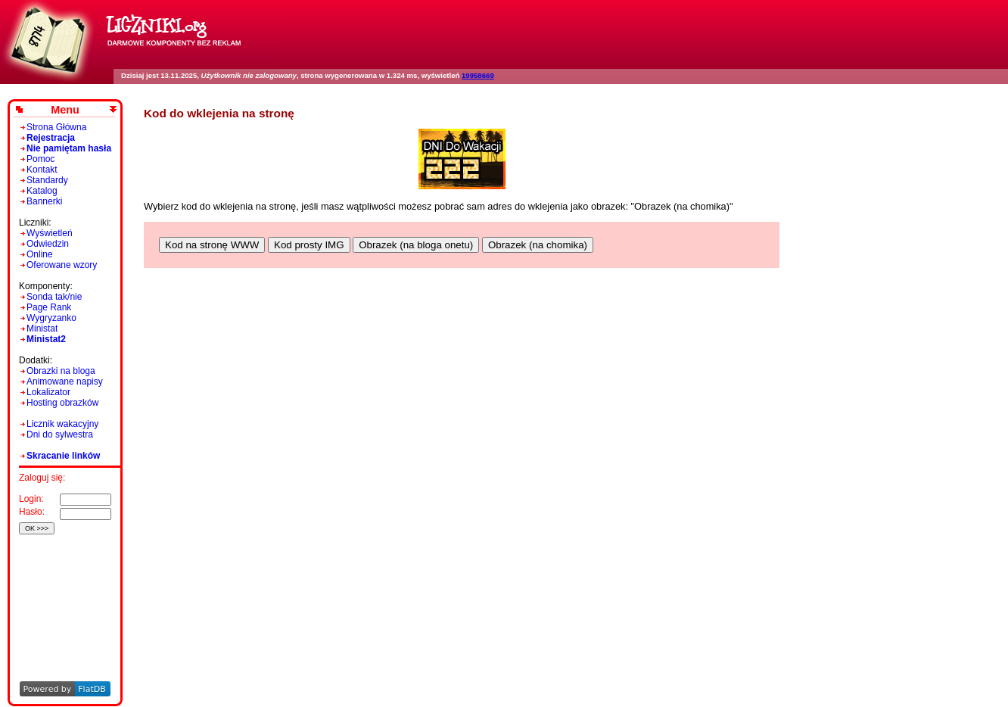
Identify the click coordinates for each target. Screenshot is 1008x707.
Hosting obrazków (62, 402)
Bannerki (44, 201)
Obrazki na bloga (60, 371)
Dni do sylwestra (59, 434)
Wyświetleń (49, 233)
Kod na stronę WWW (212, 245)
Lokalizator (48, 392)
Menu (65, 110)
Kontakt (42, 169)
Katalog (42, 190)
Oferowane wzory (61, 265)
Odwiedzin (47, 243)
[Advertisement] (62, 587)
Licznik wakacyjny (62, 424)
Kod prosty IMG (309, 245)
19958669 (478, 75)
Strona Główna (56, 127)
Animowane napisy (64, 381)
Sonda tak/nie (54, 296)
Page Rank (48, 307)
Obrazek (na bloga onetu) (416, 245)
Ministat (42, 328)
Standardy (47, 180)
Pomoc (40, 159)
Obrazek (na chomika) (537, 245)
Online (39, 254)
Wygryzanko (51, 318)
